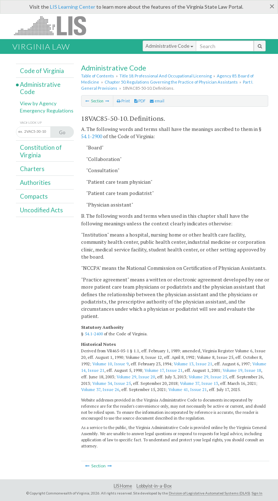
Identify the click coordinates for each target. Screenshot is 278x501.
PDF (140, 101)
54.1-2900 (91, 136)
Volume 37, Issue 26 (100, 389)
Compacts (34, 196)
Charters (32, 169)
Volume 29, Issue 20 (136, 376)
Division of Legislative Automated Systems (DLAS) (209, 493)
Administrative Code (169, 46)
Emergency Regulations (46, 110)
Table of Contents (97, 75)
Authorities (35, 182)
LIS (54, 25)
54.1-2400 (94, 333)
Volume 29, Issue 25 (208, 376)
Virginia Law (41, 46)
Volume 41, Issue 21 (187, 389)
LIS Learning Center (72, 7)
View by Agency (38, 103)
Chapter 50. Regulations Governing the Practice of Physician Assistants (171, 82)
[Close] (272, 6)
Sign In (257, 493)
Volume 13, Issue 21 (193, 363)
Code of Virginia (42, 71)
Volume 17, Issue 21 (163, 370)
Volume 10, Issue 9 (110, 363)
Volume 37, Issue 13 (199, 383)
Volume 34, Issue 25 (111, 383)
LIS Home (123, 486)
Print (123, 101)
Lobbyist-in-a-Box (154, 486)
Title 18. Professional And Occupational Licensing (165, 75)
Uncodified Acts (41, 210)
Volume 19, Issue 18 (242, 370)
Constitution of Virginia (41, 151)
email (157, 101)
